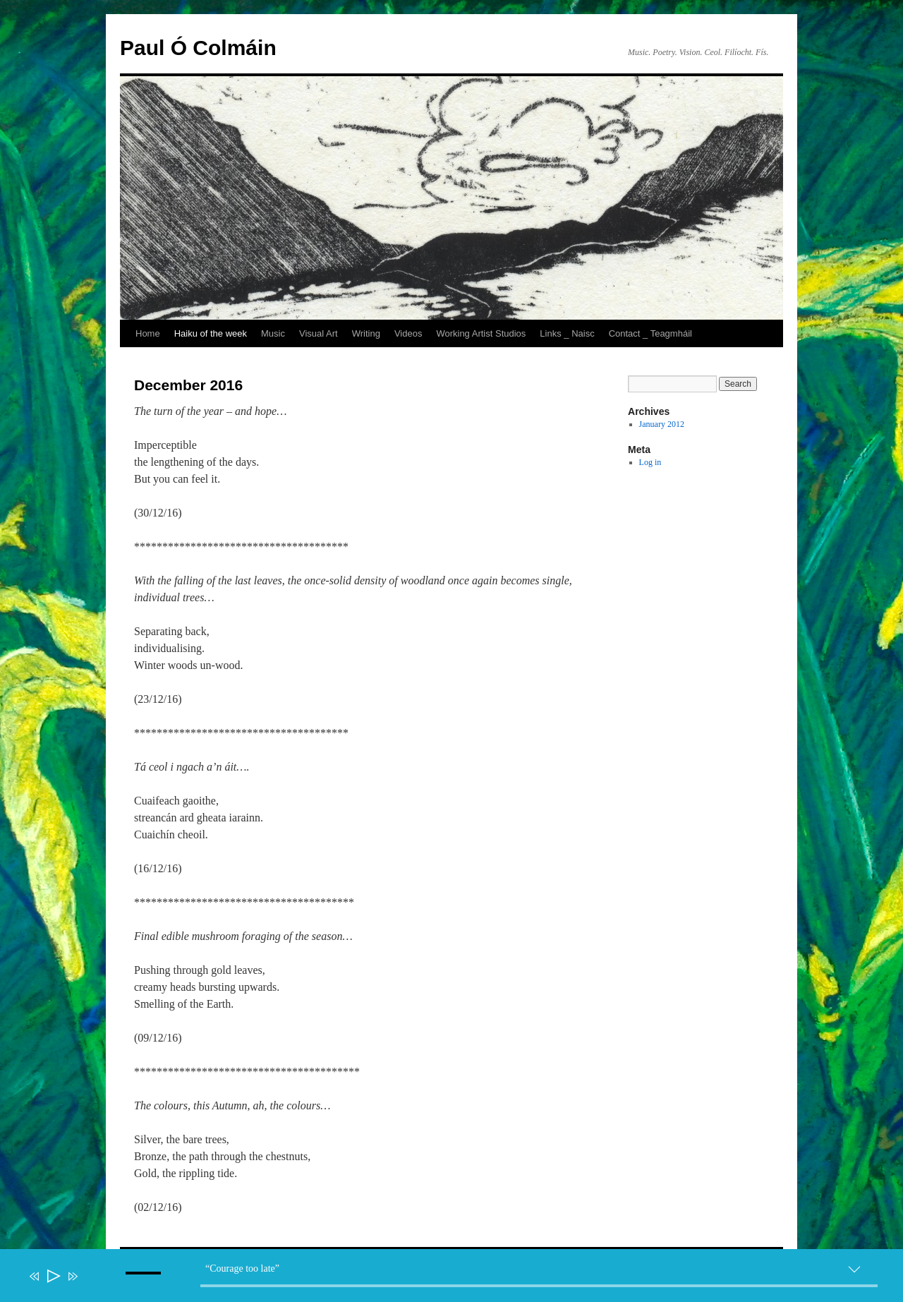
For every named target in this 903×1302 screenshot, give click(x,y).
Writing (366, 333)
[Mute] (93, 1286)
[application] (458, 1279)
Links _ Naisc (567, 333)
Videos (408, 333)
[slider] (539, 1285)
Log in (650, 462)
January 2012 (661, 424)
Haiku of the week (210, 333)
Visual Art (318, 333)
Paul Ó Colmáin (198, 47)
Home (147, 333)
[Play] (52, 1276)
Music (273, 333)
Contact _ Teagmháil (650, 333)
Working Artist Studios (481, 333)
